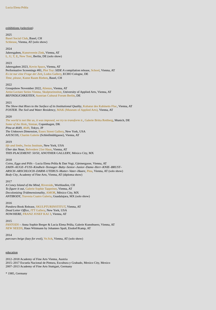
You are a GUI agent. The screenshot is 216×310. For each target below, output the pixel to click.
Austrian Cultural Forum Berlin (55, 95)
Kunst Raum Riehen (35, 77)
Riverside (47, 185)
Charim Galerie (29, 135)
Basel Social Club (17, 38)
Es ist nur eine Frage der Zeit (24, 73)
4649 (26, 127)
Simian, (33, 124)
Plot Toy (48, 70)
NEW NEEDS (14, 228)
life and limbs (14, 145)
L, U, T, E (12, 56)
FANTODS (12, 224)
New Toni (25, 56)
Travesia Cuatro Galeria (36, 196)
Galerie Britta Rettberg (99, 120)
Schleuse (11, 41)
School (95, 70)
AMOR (50, 192)
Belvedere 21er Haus (39, 149)
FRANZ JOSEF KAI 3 (37, 213)
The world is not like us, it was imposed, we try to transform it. (44, 120)
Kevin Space (36, 66)
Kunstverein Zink (33, 52)
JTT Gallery (37, 210)
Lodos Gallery (53, 73)
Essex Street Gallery (51, 131)
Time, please (13, 77)
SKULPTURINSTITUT (51, 206)
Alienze (47, 88)
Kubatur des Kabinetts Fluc (100, 106)
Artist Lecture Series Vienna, (23, 91)
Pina (90, 171)
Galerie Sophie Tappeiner (41, 188)
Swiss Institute (33, 145)
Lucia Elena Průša (17, 7)
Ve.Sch (48, 238)
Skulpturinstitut (51, 91)
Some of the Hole (16, 124)
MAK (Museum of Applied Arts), (77, 109)
